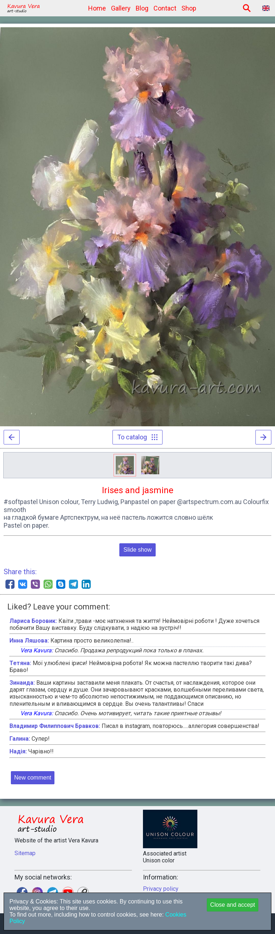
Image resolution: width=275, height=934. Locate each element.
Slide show (137, 550)
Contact (164, 8)
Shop (188, 8)
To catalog (137, 437)
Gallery (121, 8)
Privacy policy (160, 888)
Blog (142, 8)
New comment (32, 777)
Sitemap (25, 853)
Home (97, 8)
